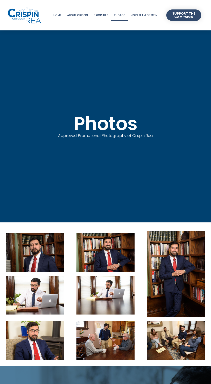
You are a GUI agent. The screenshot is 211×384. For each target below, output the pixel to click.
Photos (119, 15)
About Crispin (77, 15)
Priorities (101, 15)
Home (57, 15)
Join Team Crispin (144, 15)
